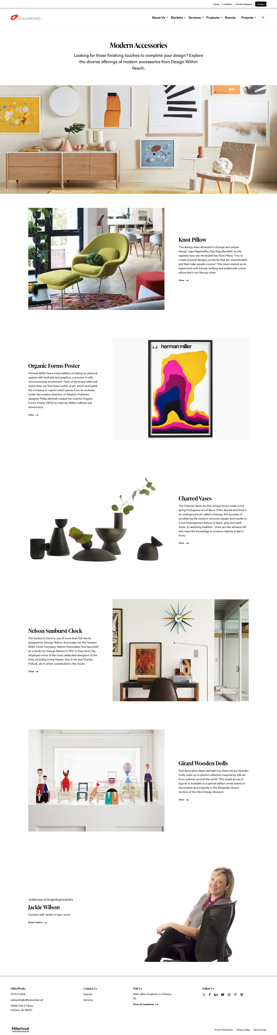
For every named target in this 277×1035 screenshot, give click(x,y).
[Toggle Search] (262, 17)
